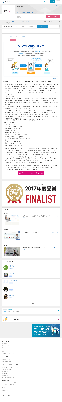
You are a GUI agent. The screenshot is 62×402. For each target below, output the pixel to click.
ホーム (4, 21)
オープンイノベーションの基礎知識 (10, 382)
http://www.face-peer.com (25, 12)
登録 (52, 2)
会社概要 (4, 343)
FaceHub (26, 21)
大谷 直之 (11, 266)
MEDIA (23, 36)
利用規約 (4, 351)
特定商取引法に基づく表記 (8, 353)
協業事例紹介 (5, 373)
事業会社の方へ (5, 371)
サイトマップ (5, 349)
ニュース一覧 (34, 21)
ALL (6, 36)
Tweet (55, 5)
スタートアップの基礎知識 (8, 384)
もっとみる (31, 303)
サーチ (8, 21)
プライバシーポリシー (7, 347)
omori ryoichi (13, 280)
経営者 (11, 283)
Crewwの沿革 (6, 345)
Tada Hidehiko (13, 288)
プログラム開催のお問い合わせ (9, 377)
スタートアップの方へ (7, 369)
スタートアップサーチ (17, 21)
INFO (11, 36)
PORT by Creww (6, 361)
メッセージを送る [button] (54, 17)
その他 (11, 268)
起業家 (11, 290)
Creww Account (6, 390)
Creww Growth (6, 359)
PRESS (41, 21)
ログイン (46, 1)
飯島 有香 (11, 295)
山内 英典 (11, 273)
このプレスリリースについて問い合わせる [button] (31, 173)
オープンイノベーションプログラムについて (11, 367)
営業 (10, 275)
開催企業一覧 (5, 375)
